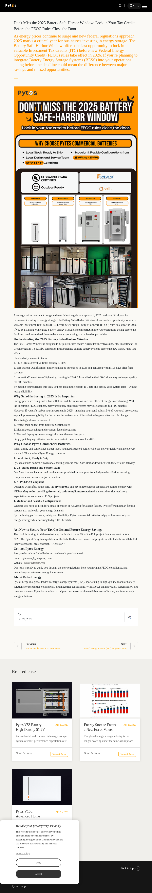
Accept (38, 874)
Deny (38, 862)
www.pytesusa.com (35, 562)
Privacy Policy (23, 853)
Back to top (130, 868)
